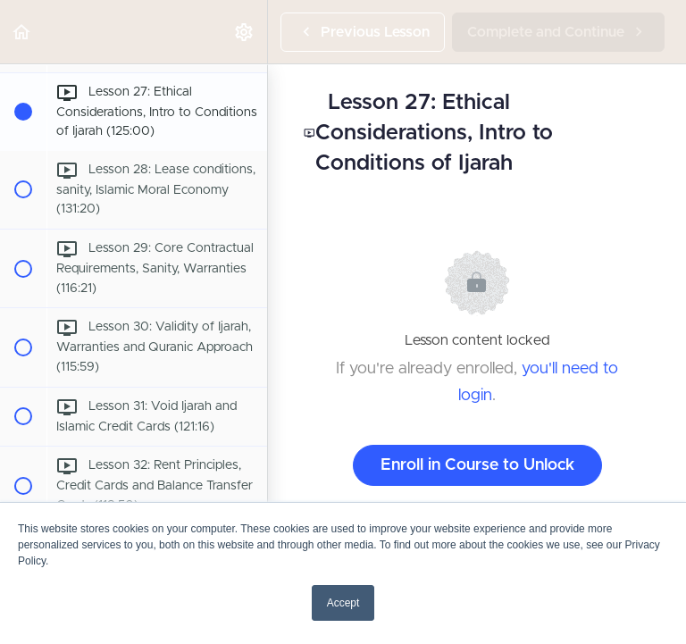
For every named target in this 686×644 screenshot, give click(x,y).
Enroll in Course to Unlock (477, 465)
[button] (22, 31)
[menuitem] (244, 31)
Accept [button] (343, 603)
